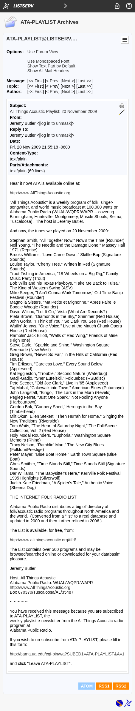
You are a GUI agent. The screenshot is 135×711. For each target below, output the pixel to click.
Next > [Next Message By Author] (68, 91)
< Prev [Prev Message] (52, 80)
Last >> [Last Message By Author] (84, 91)
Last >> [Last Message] (84, 80)
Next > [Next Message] (68, 80)
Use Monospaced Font (48, 61)
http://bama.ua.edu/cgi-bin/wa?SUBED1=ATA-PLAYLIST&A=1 (67, 654)
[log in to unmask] (55, 123)
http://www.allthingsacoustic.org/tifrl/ (43, 539)
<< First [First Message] (36, 80)
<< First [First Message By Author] (36, 91)
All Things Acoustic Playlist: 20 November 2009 (53, 111)
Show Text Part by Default (51, 66)
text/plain (18, 170)
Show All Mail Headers (48, 70)
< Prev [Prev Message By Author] (52, 91)
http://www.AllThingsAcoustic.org (40, 192)
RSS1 (104, 686)
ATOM (87, 686)
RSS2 (120, 686)
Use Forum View (42, 51)
